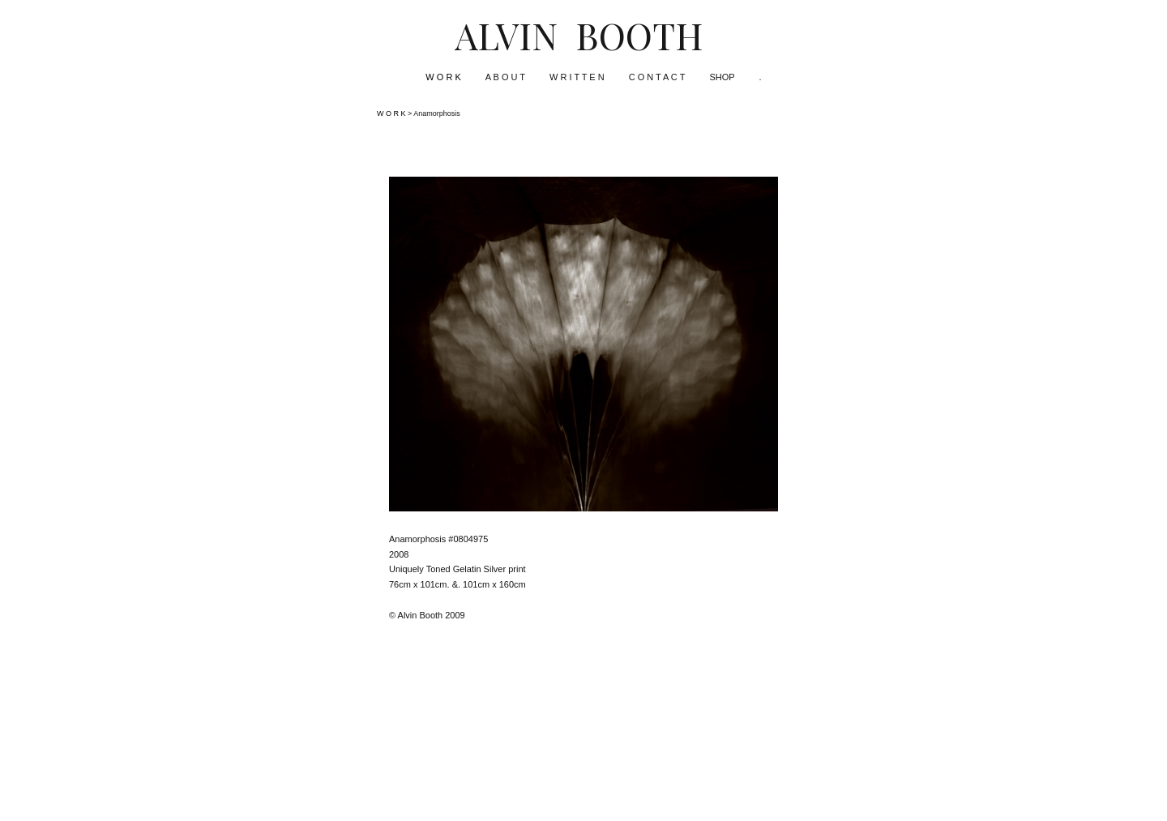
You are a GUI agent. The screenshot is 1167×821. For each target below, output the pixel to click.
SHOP (721, 77)
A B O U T (505, 77)
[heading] (583, 35)
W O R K (442, 77)
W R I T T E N (577, 77)
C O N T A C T (657, 77)
